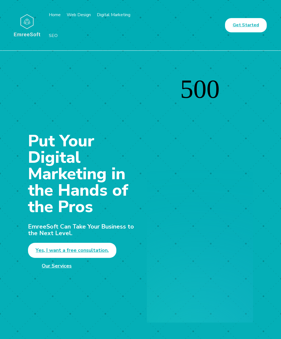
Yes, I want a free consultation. (72, 250)
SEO (53, 36)
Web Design (79, 15)
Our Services (57, 266)
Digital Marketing (113, 15)
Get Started (246, 25)
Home (55, 15)
